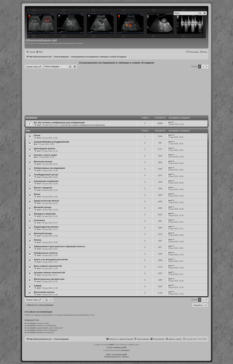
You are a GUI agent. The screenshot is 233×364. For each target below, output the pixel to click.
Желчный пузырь (43, 233)
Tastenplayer (125, 350)
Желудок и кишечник (45, 214)
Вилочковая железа (44, 292)
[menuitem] (39, 52)
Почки (37, 135)
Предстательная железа (46, 201)
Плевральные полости (46, 253)
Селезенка (39, 220)
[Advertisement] (116, 92)
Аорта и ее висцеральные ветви (51, 259)
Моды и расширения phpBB (116, 354)
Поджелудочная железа (46, 227)
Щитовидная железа (44, 148)
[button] (206, 66)
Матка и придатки (43, 187)
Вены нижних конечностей (48, 266)
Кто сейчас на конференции (38, 312)
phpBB (111, 345)
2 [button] (203, 66)
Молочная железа (43, 161)
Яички (37, 194)
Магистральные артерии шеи (49, 279)
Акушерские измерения (46, 181)
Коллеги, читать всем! (45, 155)
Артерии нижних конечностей (49, 272)
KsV (39, 125)
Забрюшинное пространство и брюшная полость (59, 246)
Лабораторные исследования (49, 168)
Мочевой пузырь (43, 207)
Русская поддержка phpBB (116, 347)
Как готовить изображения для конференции (86, 125)
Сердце (38, 285)
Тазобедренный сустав (46, 174)
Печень (38, 240)
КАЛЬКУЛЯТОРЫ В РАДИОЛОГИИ (51, 142)
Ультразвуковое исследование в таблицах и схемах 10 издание (116, 62)
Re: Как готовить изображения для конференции (59, 122)
